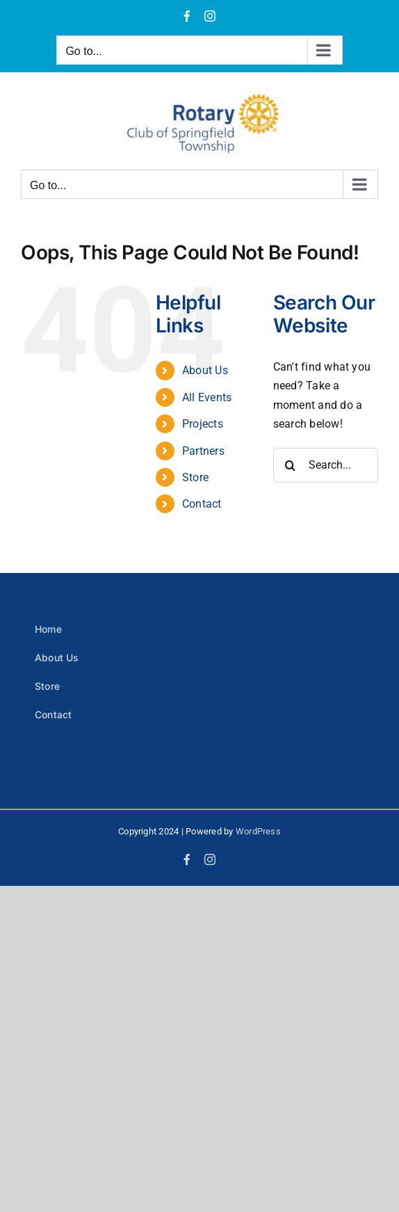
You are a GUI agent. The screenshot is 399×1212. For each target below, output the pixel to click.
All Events (206, 397)
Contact (202, 503)
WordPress (258, 831)
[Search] (290, 465)
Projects (202, 423)
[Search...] (325, 465)
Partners (203, 451)
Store (195, 477)
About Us (205, 370)
